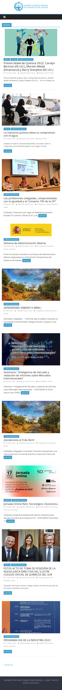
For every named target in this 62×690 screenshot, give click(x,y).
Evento (41, 73)
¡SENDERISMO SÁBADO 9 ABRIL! (22, 307)
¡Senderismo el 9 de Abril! (19, 440)
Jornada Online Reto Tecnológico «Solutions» (31, 504)
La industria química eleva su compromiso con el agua (29, 134)
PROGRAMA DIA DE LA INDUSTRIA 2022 (27, 640)
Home (7, 59)
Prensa (14, 59)
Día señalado (41, 246)
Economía (50, 246)
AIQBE (41, 643)
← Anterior (7, 664)
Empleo (7, 500)
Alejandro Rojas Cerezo (28, 73)
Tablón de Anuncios (25, 59)
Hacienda (12, 249)
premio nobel (49, 73)
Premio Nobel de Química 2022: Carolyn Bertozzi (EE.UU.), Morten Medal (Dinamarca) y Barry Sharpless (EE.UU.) (29, 66)
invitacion (12, 646)
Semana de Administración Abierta (25, 243)
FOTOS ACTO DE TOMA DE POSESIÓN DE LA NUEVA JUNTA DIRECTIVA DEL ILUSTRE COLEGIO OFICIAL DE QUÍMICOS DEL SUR (29, 571)
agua (40, 139)
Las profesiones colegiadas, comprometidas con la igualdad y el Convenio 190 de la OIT (30, 199)
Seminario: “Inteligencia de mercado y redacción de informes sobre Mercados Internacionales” (27, 375)
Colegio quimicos (51, 204)
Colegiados (41, 204)
